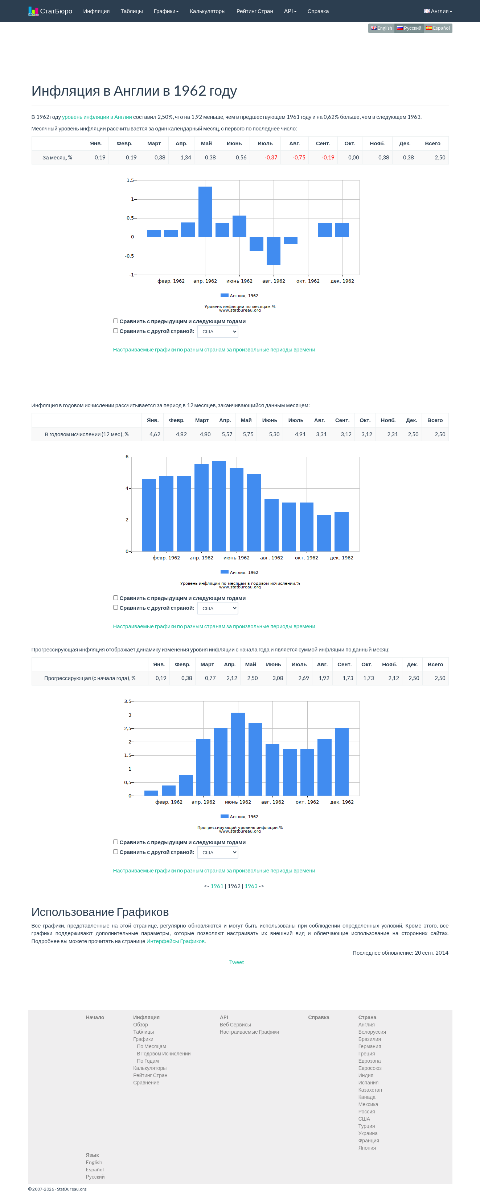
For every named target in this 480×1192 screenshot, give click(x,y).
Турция (366, 1126)
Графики (166, 11)
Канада (367, 1097)
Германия (369, 1046)
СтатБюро (50, 10)
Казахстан (370, 1090)
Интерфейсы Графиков (176, 941)
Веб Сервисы (235, 1024)
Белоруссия (372, 1032)
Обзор (140, 1024)
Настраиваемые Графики (249, 1032)
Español (438, 28)
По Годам (148, 1061)
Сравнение (146, 1082)
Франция (368, 1140)
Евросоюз (370, 1068)
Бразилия (369, 1039)
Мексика (368, 1104)
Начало (95, 1017)
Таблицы (131, 11)
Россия (366, 1111)
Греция (366, 1053)
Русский (409, 28)
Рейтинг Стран (255, 11)
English (381, 28)
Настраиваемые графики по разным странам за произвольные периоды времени (214, 349)
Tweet (236, 962)
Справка (318, 11)
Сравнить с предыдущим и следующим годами (183, 321)
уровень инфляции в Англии (97, 116)
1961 (216, 886)
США (364, 1119)
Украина (368, 1133)
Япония (367, 1148)
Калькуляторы (208, 11)
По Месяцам (151, 1046)
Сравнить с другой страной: (157, 331)
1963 (251, 886)
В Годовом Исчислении (163, 1053)
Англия (438, 11)
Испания (368, 1082)
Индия (365, 1075)
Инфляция (96, 11)
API (290, 11)
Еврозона (369, 1061)
